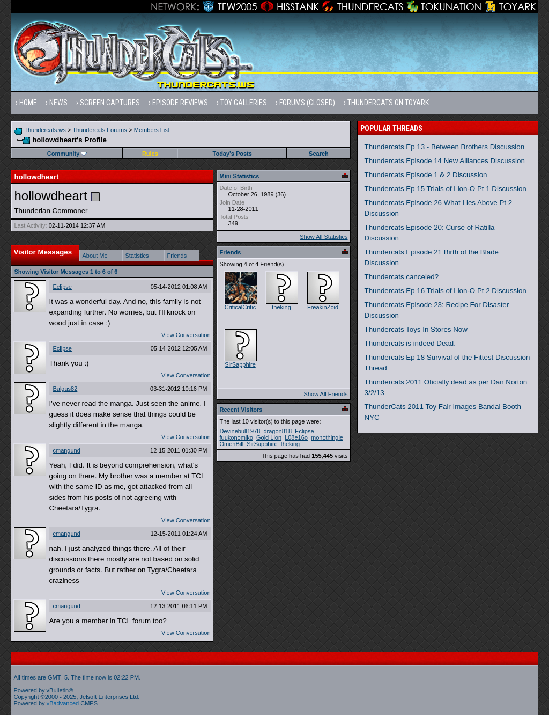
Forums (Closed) (307, 102)
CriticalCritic (240, 307)
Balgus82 (65, 388)
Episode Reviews (180, 102)
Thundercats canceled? (402, 277)
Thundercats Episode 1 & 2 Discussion (426, 175)
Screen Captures (110, 102)
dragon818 (277, 431)
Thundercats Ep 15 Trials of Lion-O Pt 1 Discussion (445, 189)
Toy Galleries (243, 102)
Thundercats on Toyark (388, 102)
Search (319, 153)
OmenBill (232, 444)
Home (28, 102)
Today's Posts (232, 153)
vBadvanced (63, 703)
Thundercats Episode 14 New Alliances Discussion (445, 161)
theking (281, 307)
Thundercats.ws (45, 130)
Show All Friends (326, 394)
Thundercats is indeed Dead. (410, 343)
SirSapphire (240, 364)
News (58, 102)
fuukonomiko (236, 437)
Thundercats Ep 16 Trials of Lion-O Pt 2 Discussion (445, 291)
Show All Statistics (323, 237)
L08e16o (296, 437)
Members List (151, 130)
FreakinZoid (322, 307)
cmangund (66, 450)
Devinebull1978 (240, 431)
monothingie (327, 437)
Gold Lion (268, 437)
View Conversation (186, 335)
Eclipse (62, 286)
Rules (150, 153)
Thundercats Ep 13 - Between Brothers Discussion (445, 147)
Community (67, 153)
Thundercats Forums (99, 130)
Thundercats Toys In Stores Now (416, 329)
